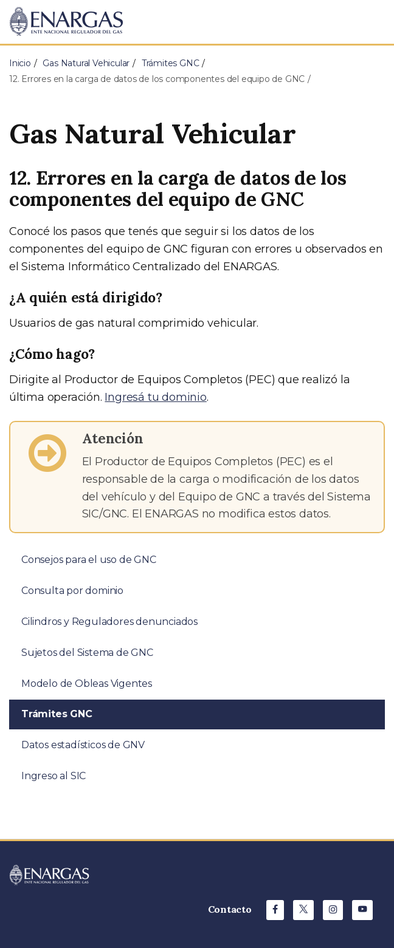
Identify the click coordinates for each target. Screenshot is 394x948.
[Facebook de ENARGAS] (275, 910)
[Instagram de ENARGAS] (333, 910)
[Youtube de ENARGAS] (362, 910)
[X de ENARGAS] (303, 910)
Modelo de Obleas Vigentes (86, 683)
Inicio (20, 63)
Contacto (230, 909)
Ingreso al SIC (53, 776)
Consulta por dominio (72, 590)
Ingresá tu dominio (155, 397)
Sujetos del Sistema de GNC (87, 652)
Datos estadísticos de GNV (83, 745)
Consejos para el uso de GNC (88, 559)
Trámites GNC (170, 63)
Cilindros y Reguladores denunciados (109, 621)
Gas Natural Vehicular (86, 63)
